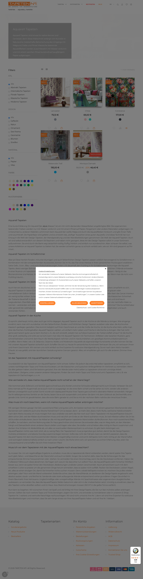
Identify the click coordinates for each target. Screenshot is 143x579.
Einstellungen (47, 303)
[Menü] (139, 548)
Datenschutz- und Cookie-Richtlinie (90, 308)
